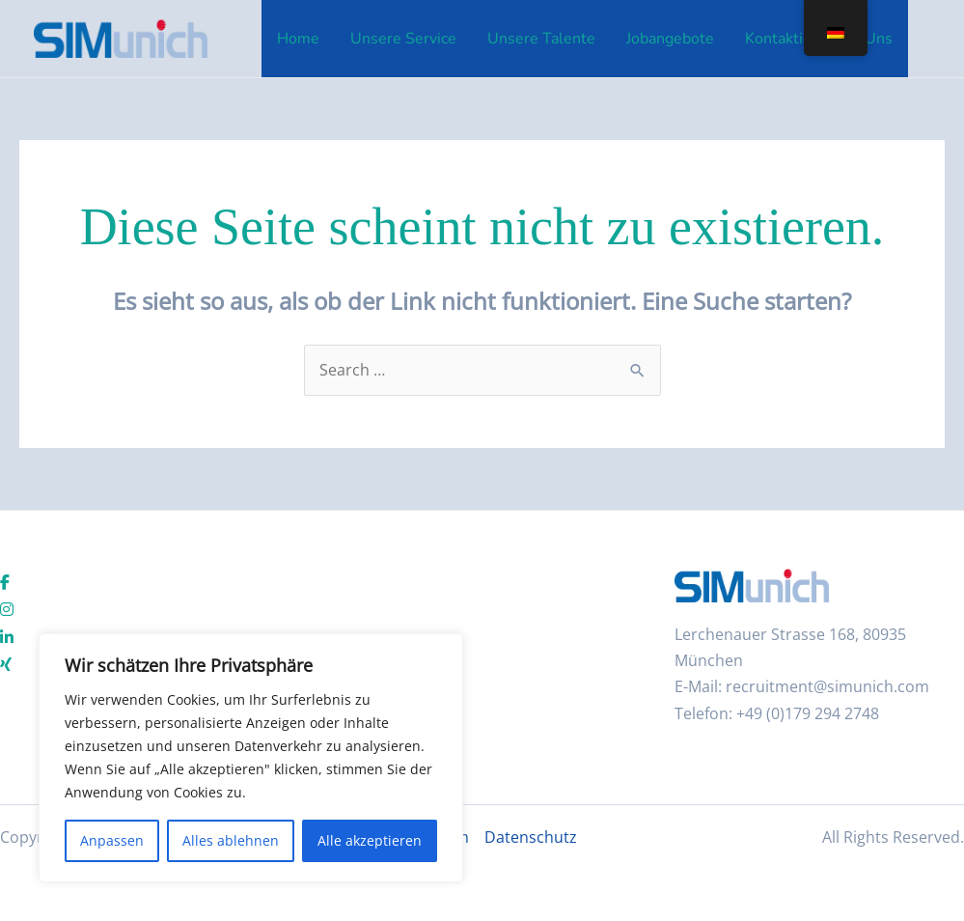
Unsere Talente (541, 38)
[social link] (5, 583)
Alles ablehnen (230, 840)
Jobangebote (670, 38)
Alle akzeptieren (369, 840)
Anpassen (112, 840)
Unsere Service (403, 38)
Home (298, 38)
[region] (251, 757)
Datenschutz (530, 837)
